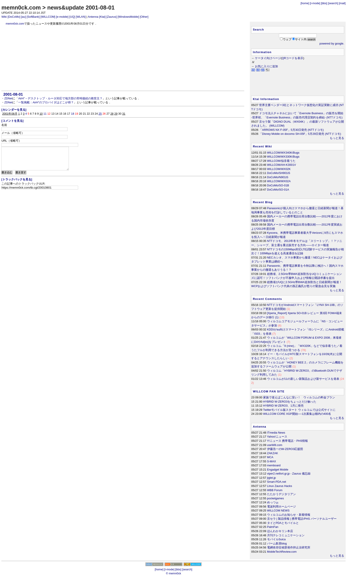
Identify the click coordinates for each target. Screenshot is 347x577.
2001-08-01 (13, 94)
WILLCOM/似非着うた (281, 160)
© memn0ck (173, 573)
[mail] (342, 3)
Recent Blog (263, 202)
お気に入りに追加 (266, 66)
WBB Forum (275, 490)
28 (112, 113)
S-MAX (271, 461)
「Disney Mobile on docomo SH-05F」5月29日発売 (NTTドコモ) (300, 133)
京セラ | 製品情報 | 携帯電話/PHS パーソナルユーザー (302, 518)
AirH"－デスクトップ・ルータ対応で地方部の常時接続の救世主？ (60, 98)
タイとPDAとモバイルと (283, 523)
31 (123, 113)
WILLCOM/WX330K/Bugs (283, 156)
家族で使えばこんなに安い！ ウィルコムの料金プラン (299, 397)
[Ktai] (102, 16)
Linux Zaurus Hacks (279, 486)
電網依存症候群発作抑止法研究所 (288, 547)
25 (100, 113)
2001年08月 (9, 113)
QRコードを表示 (292, 58)
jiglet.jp (271, 477)
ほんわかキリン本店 (280, 531)
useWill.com (274, 445)
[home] (305, 3)
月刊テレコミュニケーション (286, 535)
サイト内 (301, 39)
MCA (270, 457)
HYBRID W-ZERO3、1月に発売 (283, 405)
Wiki (4, 16)
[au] (23, 16)
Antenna (93, 16)
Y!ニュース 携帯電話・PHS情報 (287, 440)
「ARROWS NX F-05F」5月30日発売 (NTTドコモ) (291, 129)
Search (258, 29)
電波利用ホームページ (281, 506)
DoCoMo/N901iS (277, 177)
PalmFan (272, 527)
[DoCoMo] (14, 16)
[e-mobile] (62, 16)
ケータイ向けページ (268, 58)
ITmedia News (276, 432)
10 (40, 113)
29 (116, 113)
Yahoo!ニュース (277, 436)
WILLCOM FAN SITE (269, 391)
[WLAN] (81, 16)
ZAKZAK (272, 453)
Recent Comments (267, 299)
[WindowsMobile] (128, 16)
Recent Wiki (262, 146)
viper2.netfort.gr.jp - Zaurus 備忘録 (288, 473)
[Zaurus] (111, 16)
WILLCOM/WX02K (279, 169)
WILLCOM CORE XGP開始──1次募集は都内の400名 (297, 413)
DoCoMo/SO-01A (278, 189)
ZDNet (8, 98)
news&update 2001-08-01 (80, 7)
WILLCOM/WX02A (279, 181)
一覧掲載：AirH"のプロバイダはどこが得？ (45, 102)
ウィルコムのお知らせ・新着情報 (288, 514)
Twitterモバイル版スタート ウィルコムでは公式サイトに (299, 409)
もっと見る (337, 138)
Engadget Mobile (277, 469)
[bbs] (324, 3)
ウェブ (287, 39)
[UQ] (72, 16)
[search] (333, 3)
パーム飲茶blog (277, 543)
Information (262, 52)
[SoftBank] (33, 16)
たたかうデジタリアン (281, 494)
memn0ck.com (21, 7)
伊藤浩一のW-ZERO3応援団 (285, 449)
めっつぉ (273, 502)
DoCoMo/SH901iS (278, 173)
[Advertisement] (123, 58)
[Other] (144, 16)
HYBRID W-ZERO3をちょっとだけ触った (289, 401)
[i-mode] (315, 3)
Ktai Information (266, 99)
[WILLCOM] (47, 16)
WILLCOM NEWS (278, 510)
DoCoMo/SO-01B (278, 185)
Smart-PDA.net (276, 481)
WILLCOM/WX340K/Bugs (283, 152)
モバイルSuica (276, 539)
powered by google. (332, 43)
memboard (274, 465)
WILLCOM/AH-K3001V (281, 164)
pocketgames (275, 498)
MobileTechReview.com (282, 551)
